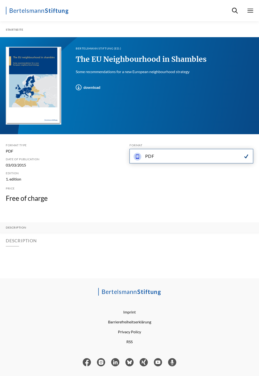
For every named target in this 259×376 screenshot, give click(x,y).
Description (16, 227)
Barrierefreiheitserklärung (129, 322)
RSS (129, 341)
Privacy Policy (129, 331)
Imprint (129, 312)
